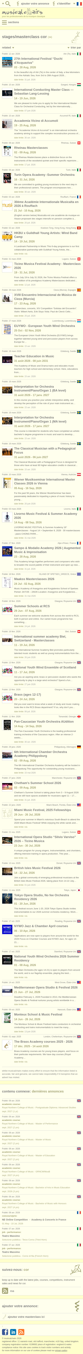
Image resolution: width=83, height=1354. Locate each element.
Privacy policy (61, 1350)
